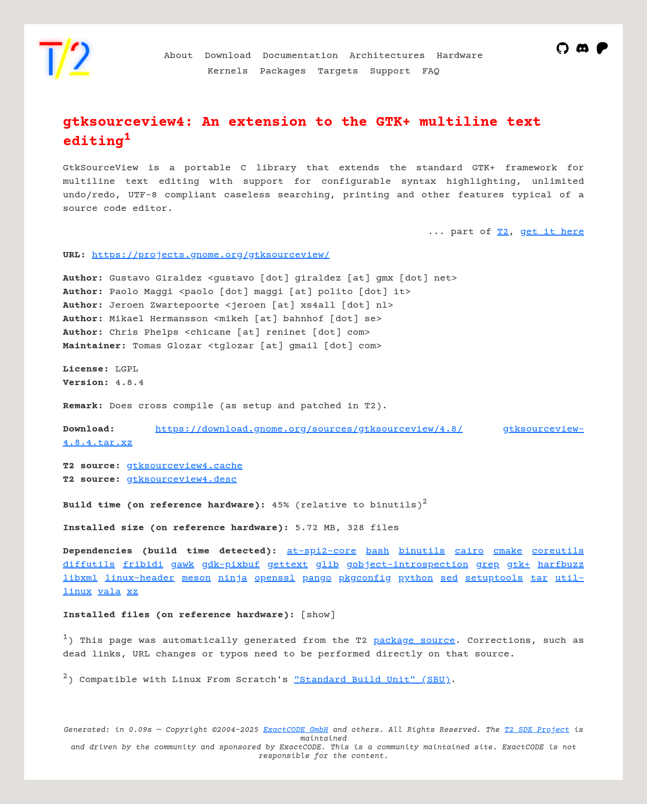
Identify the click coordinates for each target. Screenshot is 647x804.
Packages (283, 71)
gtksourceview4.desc (182, 479)
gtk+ (518, 564)
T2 (503, 232)
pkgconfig (365, 578)
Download (228, 55)
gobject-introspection (408, 564)
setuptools (494, 578)
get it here (552, 232)
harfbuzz (561, 564)
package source (414, 640)
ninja (232, 578)
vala (109, 591)
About (178, 55)
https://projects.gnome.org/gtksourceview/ (211, 255)
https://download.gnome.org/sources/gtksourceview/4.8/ (309, 429)
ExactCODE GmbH (295, 730)
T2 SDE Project (536, 730)
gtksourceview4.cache (185, 466)
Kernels (227, 71)
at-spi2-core (321, 551)
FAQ (431, 71)
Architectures (387, 55)
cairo (469, 551)
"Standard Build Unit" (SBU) (372, 679)
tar (539, 578)
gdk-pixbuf (231, 564)
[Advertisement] (555, 311)
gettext (287, 564)
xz (132, 591)
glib (327, 564)
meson (196, 578)
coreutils (558, 551)
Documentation (300, 55)
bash (377, 551)
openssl (274, 578)
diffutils (89, 564)
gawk (182, 564)
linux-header (140, 578)
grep (487, 564)
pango (316, 578)
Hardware (460, 55)
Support (390, 71)
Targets (338, 71)
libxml (80, 578)
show (318, 615)
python (415, 578)
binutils (422, 551)
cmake (507, 551)
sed (449, 578)
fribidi (143, 564)
